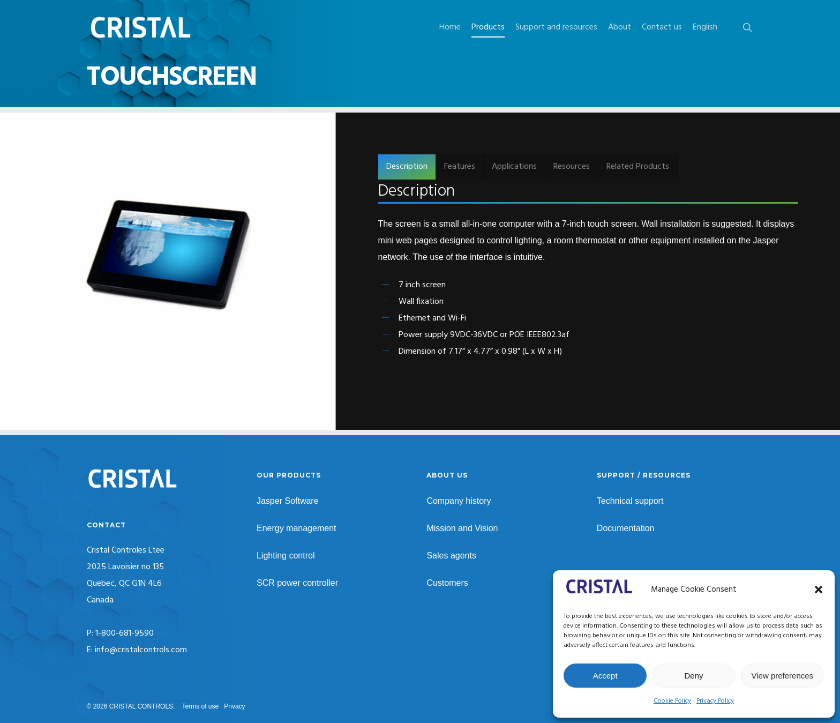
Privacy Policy (715, 701)
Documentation (626, 528)
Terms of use (200, 706)
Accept (605, 675)
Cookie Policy (672, 701)
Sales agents (451, 555)
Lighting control (286, 555)
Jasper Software (288, 500)
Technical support (630, 500)
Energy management (296, 528)
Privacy (234, 706)
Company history (458, 500)
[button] (818, 589)
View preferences (783, 675)
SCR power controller (297, 582)
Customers (447, 582)
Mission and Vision (462, 528)
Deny (693, 675)
